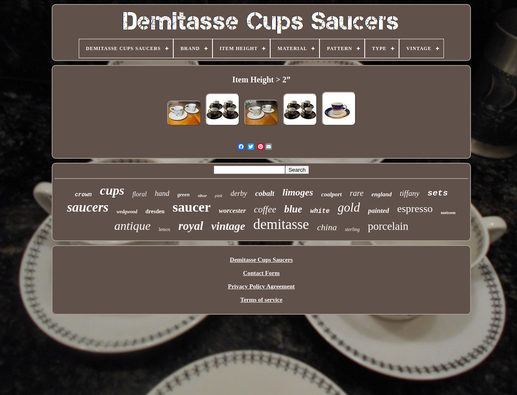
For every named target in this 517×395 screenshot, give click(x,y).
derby (239, 193)
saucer (191, 207)
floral (139, 194)
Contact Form (261, 273)
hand (162, 193)
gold (349, 207)
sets (437, 193)
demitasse (281, 224)
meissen (448, 212)
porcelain (388, 226)
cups (112, 190)
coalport (331, 194)
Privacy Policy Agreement (261, 286)
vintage (228, 226)
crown (83, 194)
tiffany (410, 193)
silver (202, 195)
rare (357, 193)
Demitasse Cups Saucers (261, 259)
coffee (265, 209)
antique (132, 225)
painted (378, 210)
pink (219, 195)
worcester (232, 210)
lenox (164, 229)
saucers (88, 207)
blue (293, 209)
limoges (297, 192)
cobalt (265, 193)
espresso (415, 208)
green (183, 194)
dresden (154, 211)
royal (191, 225)
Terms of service (261, 299)
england (382, 194)
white (320, 211)
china (327, 227)
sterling (352, 229)
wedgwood (127, 211)
